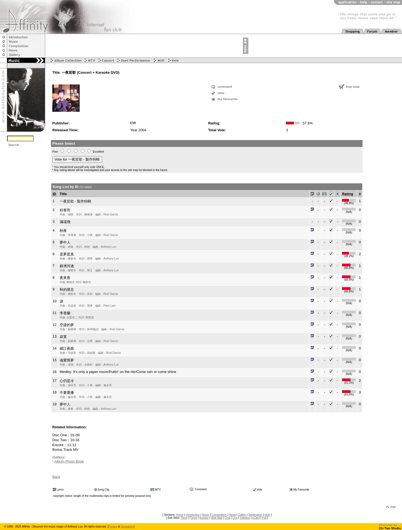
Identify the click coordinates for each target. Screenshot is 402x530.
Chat (227, 517)
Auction (204, 517)
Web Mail (216, 517)
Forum (193, 517)
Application (255, 514)
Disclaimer (127, 526)
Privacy (112, 526)
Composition (219, 514)
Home (179, 514)
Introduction (193, 514)
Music (205, 514)
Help (267, 514)
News (232, 514)
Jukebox (245, 517)
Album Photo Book (69, 461)
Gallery (242, 514)
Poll (264, 517)
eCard (256, 517)
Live (234, 517)
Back (56, 477)
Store (184, 517)
